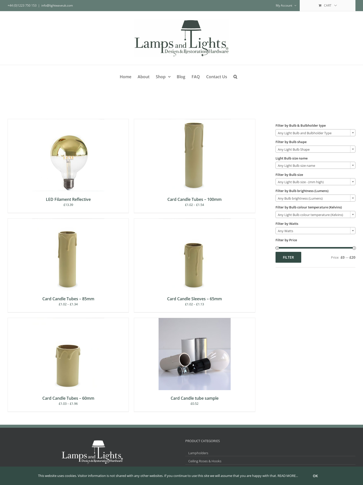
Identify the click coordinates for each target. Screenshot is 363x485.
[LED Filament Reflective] (68, 121)
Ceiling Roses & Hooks (204, 461)
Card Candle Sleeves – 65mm (194, 299)
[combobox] (315, 132)
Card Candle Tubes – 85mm (68, 299)
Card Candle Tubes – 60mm (68, 398)
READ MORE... (288, 475)
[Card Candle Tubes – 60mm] (68, 320)
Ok (315, 475)
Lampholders (198, 453)
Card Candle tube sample (195, 398)
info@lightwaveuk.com (57, 5)
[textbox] (315, 133)
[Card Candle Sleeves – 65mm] (195, 221)
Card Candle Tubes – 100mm (194, 199)
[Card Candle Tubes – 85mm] (68, 221)
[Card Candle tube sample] (195, 320)
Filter (288, 257)
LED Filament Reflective (68, 199)
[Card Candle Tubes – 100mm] (195, 121)
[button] (235, 76)
